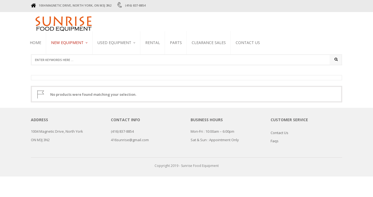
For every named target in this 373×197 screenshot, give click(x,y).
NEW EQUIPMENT (67, 42)
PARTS (176, 42)
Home (35, 42)
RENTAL (152, 42)
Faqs (275, 140)
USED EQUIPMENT (114, 42)
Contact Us (248, 42)
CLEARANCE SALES (209, 42)
